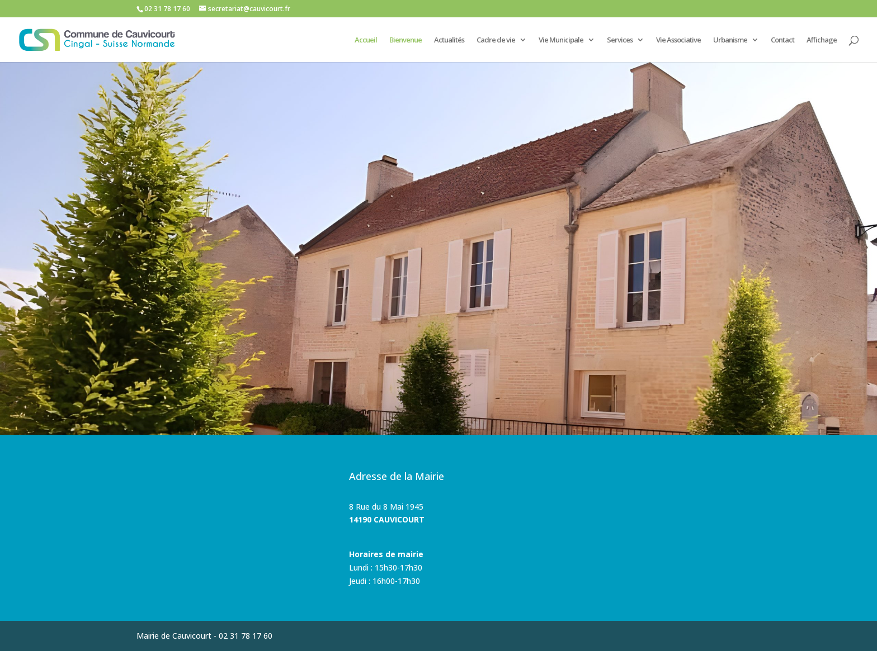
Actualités (449, 40)
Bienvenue (405, 40)
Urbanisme (730, 40)
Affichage (822, 40)
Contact (782, 40)
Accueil (366, 40)
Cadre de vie (496, 40)
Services (620, 40)
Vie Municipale (561, 40)
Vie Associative (678, 40)
